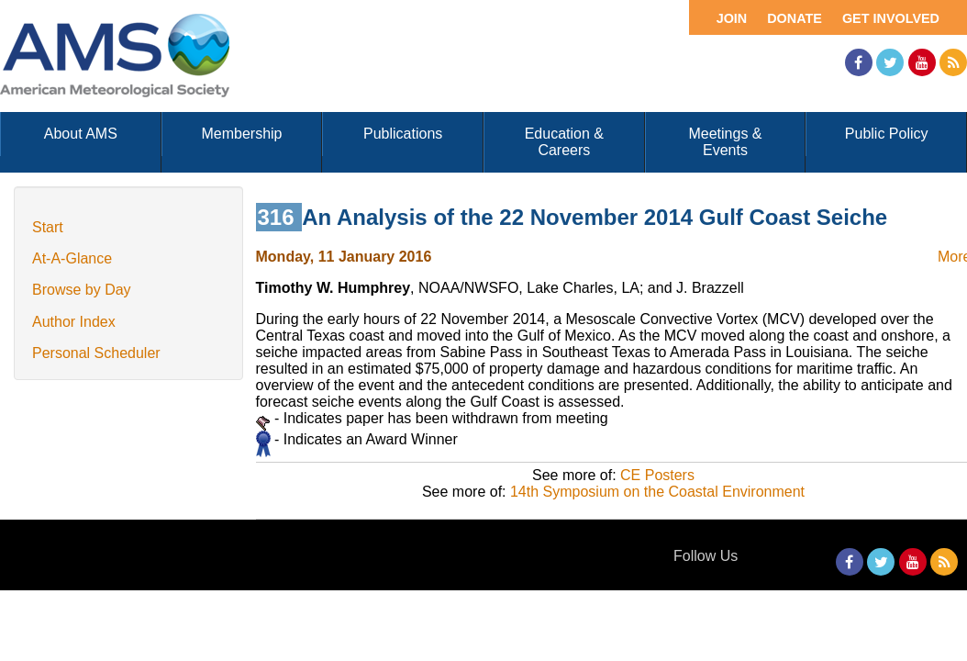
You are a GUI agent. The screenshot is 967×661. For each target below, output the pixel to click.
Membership (241, 133)
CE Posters (657, 475)
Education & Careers (564, 142)
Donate (794, 18)
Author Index (74, 322)
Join (732, 18)
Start (47, 227)
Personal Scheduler (96, 353)
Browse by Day (81, 289)
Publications (402, 133)
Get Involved (890, 18)
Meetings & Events (724, 142)
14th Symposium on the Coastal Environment (657, 491)
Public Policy (886, 133)
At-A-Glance (72, 258)
